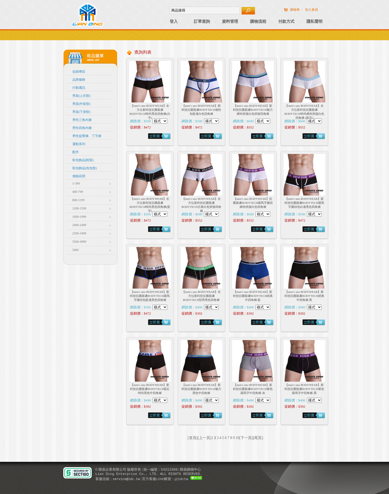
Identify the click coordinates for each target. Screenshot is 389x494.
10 (237, 438)
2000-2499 (79, 225)
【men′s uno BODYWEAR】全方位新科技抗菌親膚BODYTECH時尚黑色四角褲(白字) (149, 111)
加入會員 (311, 10)
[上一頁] (204, 438)
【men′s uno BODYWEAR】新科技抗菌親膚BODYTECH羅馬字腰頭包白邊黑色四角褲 (304, 202)
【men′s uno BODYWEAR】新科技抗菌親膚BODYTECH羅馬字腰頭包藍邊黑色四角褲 (150, 295)
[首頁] (193, 438)
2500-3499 (79, 233)
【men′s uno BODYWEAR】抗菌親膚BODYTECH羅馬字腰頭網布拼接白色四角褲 (253, 202)
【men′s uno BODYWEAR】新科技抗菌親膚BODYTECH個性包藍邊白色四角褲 (201, 109)
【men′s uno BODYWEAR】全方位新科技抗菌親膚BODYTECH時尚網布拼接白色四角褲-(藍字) (304, 111)
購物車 (295, 10)
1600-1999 (79, 217)
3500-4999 (79, 242)
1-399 (76, 183)
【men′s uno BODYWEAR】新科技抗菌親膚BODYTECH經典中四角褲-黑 (304, 295)
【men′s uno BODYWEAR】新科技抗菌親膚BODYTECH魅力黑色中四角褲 (201, 389)
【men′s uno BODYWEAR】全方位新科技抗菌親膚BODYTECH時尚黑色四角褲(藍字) (149, 204)
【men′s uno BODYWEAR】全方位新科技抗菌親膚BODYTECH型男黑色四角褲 (201, 295)
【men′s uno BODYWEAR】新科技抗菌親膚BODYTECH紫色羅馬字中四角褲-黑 (304, 389)
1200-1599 (79, 208)
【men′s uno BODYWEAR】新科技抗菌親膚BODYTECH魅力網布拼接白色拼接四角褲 (253, 109)
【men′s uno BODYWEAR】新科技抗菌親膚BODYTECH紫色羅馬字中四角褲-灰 (253, 389)
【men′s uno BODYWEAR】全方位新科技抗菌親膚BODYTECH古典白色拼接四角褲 (201, 204)
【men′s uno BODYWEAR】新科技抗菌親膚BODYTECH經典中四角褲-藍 (253, 295)
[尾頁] (258, 438)
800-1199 (78, 200)
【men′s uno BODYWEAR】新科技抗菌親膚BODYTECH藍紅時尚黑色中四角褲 (150, 389)
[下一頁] (246, 438)
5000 (75, 250)
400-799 (77, 192)
